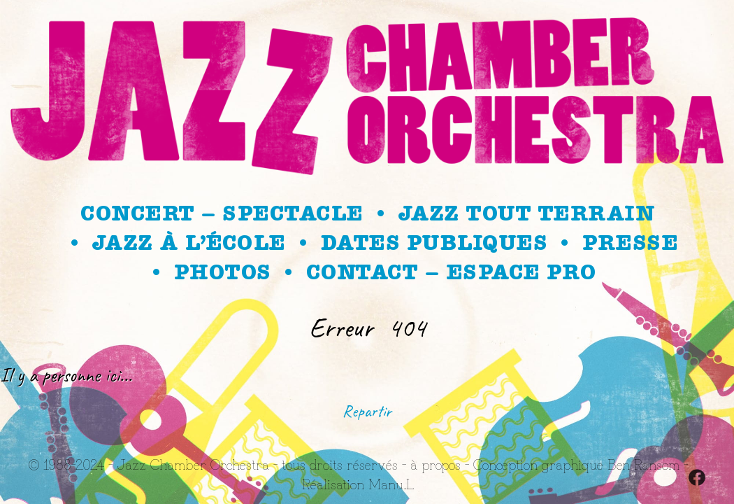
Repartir (367, 410)
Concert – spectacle (221, 213)
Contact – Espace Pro (451, 272)
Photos (222, 272)
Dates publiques (434, 242)
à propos (435, 464)
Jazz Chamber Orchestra (193, 464)
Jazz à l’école (188, 242)
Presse (629, 242)
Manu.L (391, 483)
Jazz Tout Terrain (526, 213)
